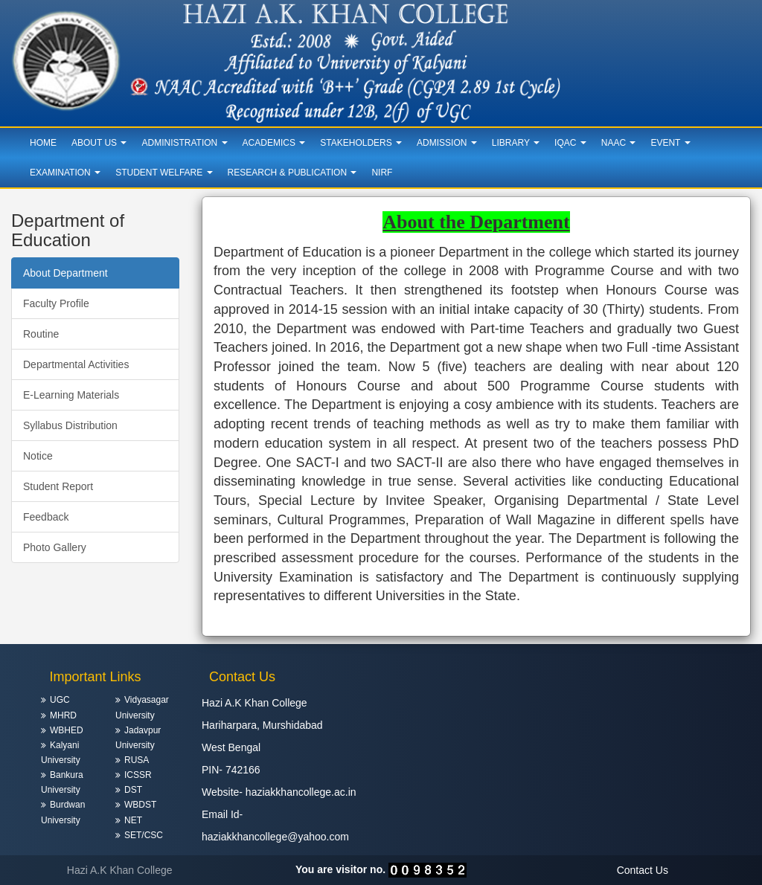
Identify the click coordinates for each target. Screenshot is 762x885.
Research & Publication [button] (292, 172)
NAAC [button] (618, 143)
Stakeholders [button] (361, 143)
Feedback (45, 517)
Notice (38, 456)
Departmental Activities (76, 364)
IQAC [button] (570, 143)
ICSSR (138, 775)
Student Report (58, 486)
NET (133, 820)
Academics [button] (274, 143)
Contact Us (642, 870)
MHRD (63, 715)
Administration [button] (184, 143)
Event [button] (670, 143)
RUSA (136, 760)
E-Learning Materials (71, 395)
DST (133, 790)
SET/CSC (143, 835)
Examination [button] (65, 172)
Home (43, 143)
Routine (41, 334)
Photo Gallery (54, 547)
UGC (60, 700)
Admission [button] (447, 143)
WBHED (66, 730)
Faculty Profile (56, 303)
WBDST (140, 804)
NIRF (381, 172)
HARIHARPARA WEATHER (667, 711)
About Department (65, 273)
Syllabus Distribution (70, 425)
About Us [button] (99, 143)
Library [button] (516, 143)
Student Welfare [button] (163, 172)
